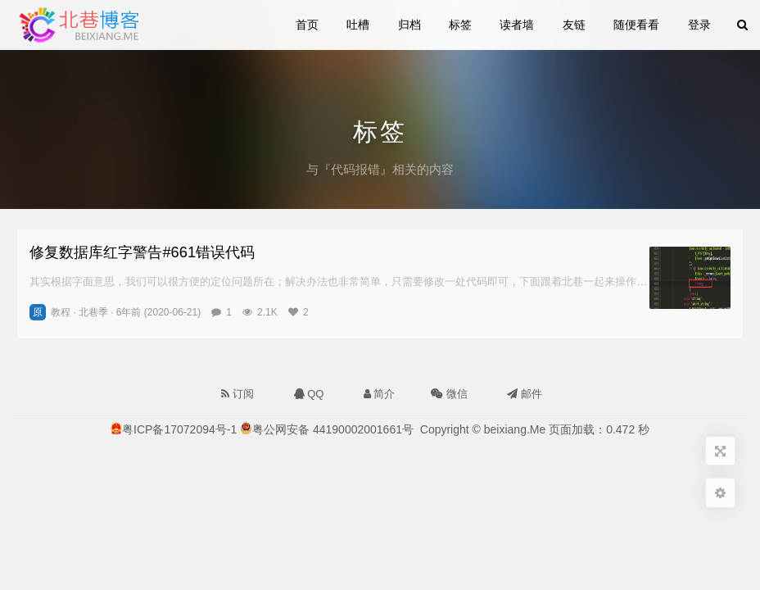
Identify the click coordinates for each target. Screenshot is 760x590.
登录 (699, 24)
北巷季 (93, 312)
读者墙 (517, 24)
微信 (447, 391)
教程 (60, 312)
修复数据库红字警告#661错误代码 (142, 252)
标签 (460, 24)
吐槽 (357, 24)
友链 (574, 24)
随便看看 (636, 24)
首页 (307, 24)
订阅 (237, 394)
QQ (309, 394)
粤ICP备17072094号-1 (179, 429)
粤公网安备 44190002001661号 (333, 429)
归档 (409, 24)
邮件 (524, 394)
